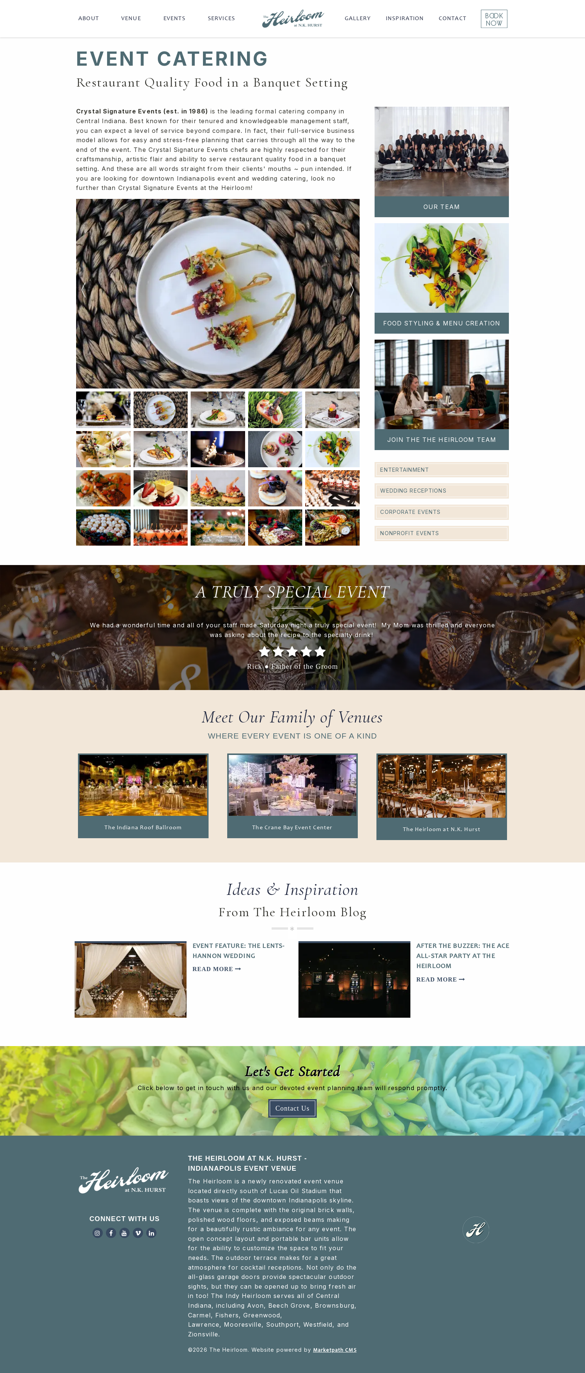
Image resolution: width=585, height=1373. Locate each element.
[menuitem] (90, 18)
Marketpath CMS (335, 1350)
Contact (452, 19)
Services (221, 19)
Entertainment (404, 469)
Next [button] (352, 293)
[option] (218, 294)
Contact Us (292, 1108)
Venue (131, 19)
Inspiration (405, 19)
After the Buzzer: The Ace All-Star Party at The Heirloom (462, 956)
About (88, 19)
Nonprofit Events (409, 533)
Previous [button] (83, 293)
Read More (217, 969)
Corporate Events (410, 512)
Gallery (358, 19)
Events (174, 19)
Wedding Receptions (413, 490)
